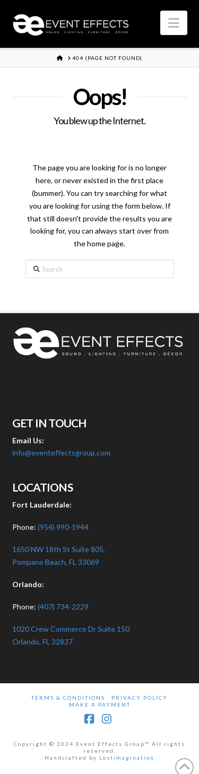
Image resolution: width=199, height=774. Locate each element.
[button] (173, 23)
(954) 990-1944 (63, 526)
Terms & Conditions (68, 697)
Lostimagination (126, 757)
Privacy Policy (139, 697)
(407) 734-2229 (63, 606)
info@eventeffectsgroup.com (61, 452)
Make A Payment (100, 704)
